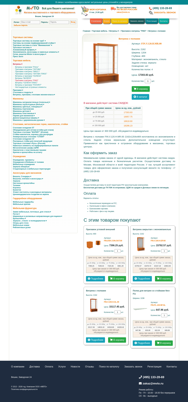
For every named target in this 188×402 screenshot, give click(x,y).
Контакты (164, 21)
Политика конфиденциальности (24, 389)
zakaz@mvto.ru (123, 12)
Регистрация (151, 21)
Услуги (106, 21)
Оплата (49, 366)
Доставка (34, 366)
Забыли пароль (21, 25)
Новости (75, 366)
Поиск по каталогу (119, 21)
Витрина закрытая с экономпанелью (152, 229)
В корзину (141, 89)
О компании (96, 21)
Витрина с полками (96, 290)
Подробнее (95, 278)
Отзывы (89, 366)
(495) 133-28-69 (162, 8)
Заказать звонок (137, 21)
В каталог (140, 97)
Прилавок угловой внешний (100, 229)
